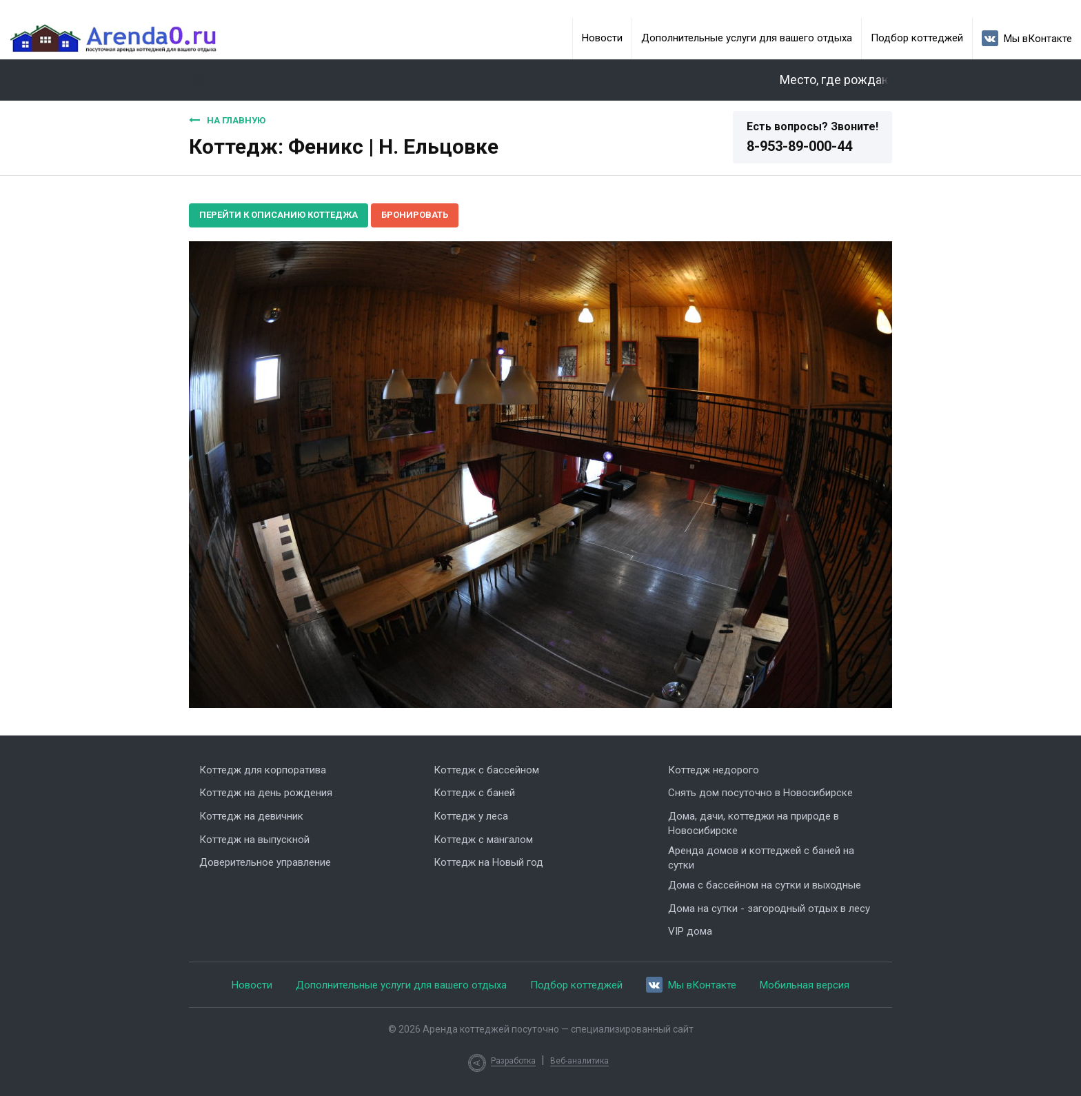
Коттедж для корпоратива (262, 770)
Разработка (513, 1061)
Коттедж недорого (713, 770)
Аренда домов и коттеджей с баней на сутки (761, 857)
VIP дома (690, 931)
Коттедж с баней (474, 793)
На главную (227, 119)
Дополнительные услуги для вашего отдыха (746, 38)
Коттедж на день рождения (265, 793)
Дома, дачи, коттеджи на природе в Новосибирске (753, 823)
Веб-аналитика (579, 1061)
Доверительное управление (265, 862)
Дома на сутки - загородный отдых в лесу (769, 908)
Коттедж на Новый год (488, 862)
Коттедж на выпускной (254, 839)
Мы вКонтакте (1027, 38)
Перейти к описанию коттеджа (278, 215)
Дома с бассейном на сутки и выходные (764, 885)
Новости (602, 38)
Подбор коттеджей (917, 38)
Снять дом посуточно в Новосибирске (760, 793)
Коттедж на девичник (251, 816)
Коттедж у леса (471, 816)
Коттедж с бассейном (486, 770)
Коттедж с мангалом (483, 839)
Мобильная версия (804, 985)
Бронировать (414, 215)
